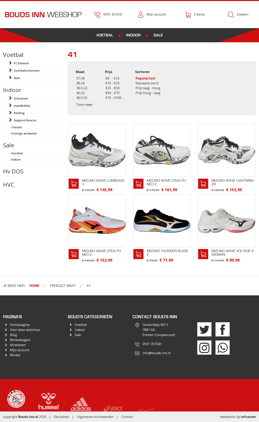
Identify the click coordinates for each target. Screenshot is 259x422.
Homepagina (20, 324)
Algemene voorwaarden (95, 417)
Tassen (16, 127)
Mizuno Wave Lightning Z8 (232, 182)
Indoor (133, 35)
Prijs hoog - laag (148, 93)
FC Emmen (21, 63)
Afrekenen (18, 345)
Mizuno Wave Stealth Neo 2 (166, 182)
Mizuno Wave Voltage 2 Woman (232, 252)
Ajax (17, 78)
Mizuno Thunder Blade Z (167, 252)
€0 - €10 (112, 78)
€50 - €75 (112, 93)
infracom (248, 417)
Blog (13, 335)
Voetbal (104, 35)
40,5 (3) (81, 97)
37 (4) (80, 78)
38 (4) (80, 83)
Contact (127, 417)
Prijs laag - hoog (148, 88)
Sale (158, 35)
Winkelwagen (20, 340)
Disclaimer (61, 417)
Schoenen (21, 98)
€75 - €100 (113, 97)
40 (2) (80, 93)
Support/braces (25, 120)
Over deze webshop (25, 330)
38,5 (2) (81, 88)
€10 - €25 (112, 83)
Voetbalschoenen (27, 70)
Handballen (22, 106)
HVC (8, 184)
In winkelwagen (74, 184)
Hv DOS (13, 171)
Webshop (43, 15)
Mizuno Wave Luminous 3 (103, 182)
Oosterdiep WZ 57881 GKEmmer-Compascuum (159, 329)
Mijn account (19, 350)
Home (34, 286)
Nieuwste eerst (147, 83)
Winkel (15, 355)
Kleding (19, 113)
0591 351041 (152, 344)
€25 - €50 (112, 88)
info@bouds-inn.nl (157, 353)
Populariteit (145, 78)
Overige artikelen (24, 133)
